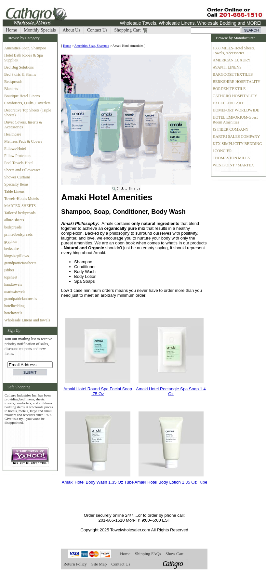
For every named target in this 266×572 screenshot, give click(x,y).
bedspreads (12, 227)
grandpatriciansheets (20, 263)
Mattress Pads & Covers (23, 141)
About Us (71, 30)
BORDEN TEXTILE (229, 88)
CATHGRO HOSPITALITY (235, 96)
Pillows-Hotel (15, 148)
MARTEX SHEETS (20, 205)
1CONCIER (222, 151)
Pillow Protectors (17, 155)
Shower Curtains (17, 177)
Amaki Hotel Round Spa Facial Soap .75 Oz (97, 391)
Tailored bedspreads (19, 213)
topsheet (10, 277)
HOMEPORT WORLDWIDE (236, 110)
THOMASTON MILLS (231, 158)
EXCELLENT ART (228, 103)
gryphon (10, 241)
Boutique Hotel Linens (22, 96)
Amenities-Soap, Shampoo (25, 48)
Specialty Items (16, 184)
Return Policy (75, 564)
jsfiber (9, 270)
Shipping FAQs (148, 553)
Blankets (11, 88)
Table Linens (14, 191)
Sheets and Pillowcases (22, 170)
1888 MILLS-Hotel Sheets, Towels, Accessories (234, 50)
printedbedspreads (18, 234)
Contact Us (97, 30)
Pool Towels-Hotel (18, 163)
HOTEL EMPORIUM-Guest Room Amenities (235, 119)
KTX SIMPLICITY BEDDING (237, 143)
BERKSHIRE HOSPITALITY (236, 81)
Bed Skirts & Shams (20, 74)
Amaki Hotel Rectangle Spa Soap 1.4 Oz (171, 391)
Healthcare (12, 134)
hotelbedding (14, 306)
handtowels (13, 284)
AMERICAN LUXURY (231, 60)
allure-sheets (14, 220)
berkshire (11, 248)
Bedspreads (13, 81)
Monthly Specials (40, 30)
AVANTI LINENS (227, 67)
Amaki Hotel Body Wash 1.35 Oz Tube (98, 482)
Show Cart (174, 553)
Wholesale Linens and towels (27, 320)
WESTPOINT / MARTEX (233, 165)
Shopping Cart (127, 30)
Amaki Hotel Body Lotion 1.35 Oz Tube (170, 482)
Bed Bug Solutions (19, 67)
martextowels (14, 291)
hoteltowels (13, 313)
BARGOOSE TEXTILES (233, 74)
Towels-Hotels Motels (21, 198)
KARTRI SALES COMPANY (236, 136)
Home (11, 30)
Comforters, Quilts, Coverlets (27, 103)
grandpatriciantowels (20, 298)
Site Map (99, 564)
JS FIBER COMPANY (230, 129)
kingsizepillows (16, 256)
